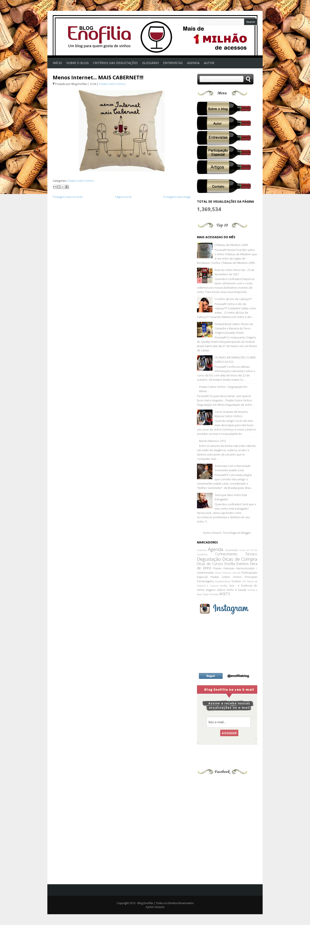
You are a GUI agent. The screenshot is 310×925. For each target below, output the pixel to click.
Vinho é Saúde (236, 590)
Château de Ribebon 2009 (231, 245)
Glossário (150, 63)
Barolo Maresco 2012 (212, 441)
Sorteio (236, 581)
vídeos (221, 590)
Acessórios (202, 550)
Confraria (202, 554)
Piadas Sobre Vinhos (112, 84)
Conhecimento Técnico (236, 554)
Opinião (236, 572)
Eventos (243, 563)
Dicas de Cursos (210, 563)
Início (57, 63)
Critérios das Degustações (115, 63)
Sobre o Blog (77, 63)
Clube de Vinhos (248, 550)
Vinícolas (214, 594)
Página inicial (123, 197)
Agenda (215, 549)
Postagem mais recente (68, 197)
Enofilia (230, 563)
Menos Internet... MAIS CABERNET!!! (98, 77)
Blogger (246, 533)
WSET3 (224, 594)
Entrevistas (173, 63)
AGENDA (193, 63)
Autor (209, 63)
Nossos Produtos (223, 572)
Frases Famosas (223, 568)
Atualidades (231, 550)
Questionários (222, 581)
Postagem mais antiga (177, 197)
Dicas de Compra (239, 559)
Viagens (210, 590)
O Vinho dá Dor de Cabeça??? (233, 299)
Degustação (209, 559)
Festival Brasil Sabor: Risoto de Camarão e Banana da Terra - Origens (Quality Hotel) (234, 328)
